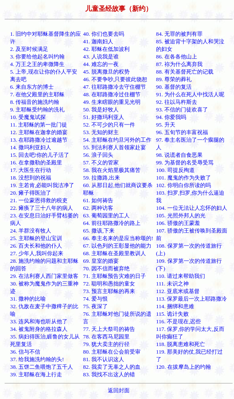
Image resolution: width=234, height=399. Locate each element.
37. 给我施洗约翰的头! (37, 359)
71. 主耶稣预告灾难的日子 (114, 276)
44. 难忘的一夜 (101, 64)
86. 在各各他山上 (176, 56)
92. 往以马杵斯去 (176, 102)
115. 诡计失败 (172, 314)
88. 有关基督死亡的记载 (184, 72)
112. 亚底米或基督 (178, 291)
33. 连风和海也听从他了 (39, 321)
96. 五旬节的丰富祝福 (182, 132)
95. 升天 (165, 125)
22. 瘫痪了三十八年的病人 (41, 208)
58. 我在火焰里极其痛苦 (111, 170)
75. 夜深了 (95, 306)
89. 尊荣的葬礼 (174, 79)
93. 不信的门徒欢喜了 (182, 109)
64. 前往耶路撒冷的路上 (111, 223)
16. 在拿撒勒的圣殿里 (36, 162)
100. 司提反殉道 (175, 170)
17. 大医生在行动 (30, 170)
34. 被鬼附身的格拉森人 (39, 329)
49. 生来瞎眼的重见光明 (111, 102)
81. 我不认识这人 (103, 359)
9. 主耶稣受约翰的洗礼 (37, 109)
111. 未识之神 (172, 283)
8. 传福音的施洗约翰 (34, 102)
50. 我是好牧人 (101, 109)
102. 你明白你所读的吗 (183, 185)
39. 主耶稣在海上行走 (36, 374)
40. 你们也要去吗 (103, 34)
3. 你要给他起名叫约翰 (37, 56)
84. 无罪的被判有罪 (179, 34)
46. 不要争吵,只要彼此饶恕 (115, 79)
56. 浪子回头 (98, 155)
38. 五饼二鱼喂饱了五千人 (41, 367)
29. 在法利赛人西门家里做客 (44, 276)
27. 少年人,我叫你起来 (36, 253)
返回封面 (119, 390)
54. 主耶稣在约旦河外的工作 (117, 140)
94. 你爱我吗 (171, 117)
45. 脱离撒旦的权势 (106, 72)
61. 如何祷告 (98, 200)
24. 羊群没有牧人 (30, 230)
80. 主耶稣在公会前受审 (111, 352)
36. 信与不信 (25, 352)
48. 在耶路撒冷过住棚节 (111, 94)
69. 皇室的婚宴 (101, 261)
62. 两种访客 (98, 208)
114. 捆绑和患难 (175, 306)
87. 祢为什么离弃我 (179, 64)
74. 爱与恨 (95, 299)
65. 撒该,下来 (98, 230)
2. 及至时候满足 (29, 49)
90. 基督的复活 (174, 87)
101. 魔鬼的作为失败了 (183, 177)
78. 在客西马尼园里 (106, 336)
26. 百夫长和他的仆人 (36, 246)
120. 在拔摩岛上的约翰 (183, 367)
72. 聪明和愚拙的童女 (109, 283)
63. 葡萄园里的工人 (106, 215)
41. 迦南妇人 (98, 41)
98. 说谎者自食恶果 (179, 155)
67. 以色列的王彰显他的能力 (117, 246)
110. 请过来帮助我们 (180, 276)
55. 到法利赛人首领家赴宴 (114, 147)
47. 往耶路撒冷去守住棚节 (114, 87)
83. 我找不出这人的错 (109, 374)
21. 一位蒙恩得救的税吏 (39, 200)
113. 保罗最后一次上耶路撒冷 (191, 299)
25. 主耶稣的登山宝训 (36, 238)
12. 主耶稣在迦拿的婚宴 (39, 132)
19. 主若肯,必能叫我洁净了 (42, 185)
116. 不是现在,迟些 (178, 321)
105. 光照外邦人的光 (180, 215)
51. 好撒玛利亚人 (103, 117)
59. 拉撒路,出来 (101, 177)
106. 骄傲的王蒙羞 (178, 223)
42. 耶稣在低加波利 (106, 49)
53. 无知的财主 (101, 132)
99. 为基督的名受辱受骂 (184, 162)
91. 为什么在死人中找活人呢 (190, 94)
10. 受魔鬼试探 (28, 117)
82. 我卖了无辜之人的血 (111, 367)
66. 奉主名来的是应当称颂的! (118, 238)
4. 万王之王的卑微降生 (37, 64)
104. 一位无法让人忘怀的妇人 (191, 208)
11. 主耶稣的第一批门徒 (39, 125)
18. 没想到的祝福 (30, 177)
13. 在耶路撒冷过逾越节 (39, 140)
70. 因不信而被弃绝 (106, 268)
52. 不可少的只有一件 (109, 125)
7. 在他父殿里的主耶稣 (37, 94)
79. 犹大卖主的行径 (106, 344)
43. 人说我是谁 (101, 56)
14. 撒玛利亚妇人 (30, 147)
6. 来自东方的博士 (32, 87)
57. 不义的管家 (101, 162)
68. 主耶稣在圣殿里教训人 (114, 253)
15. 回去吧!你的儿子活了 (39, 155)
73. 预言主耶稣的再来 (109, 291)
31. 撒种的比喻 (28, 299)
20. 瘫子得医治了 (30, 193)
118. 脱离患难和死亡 (180, 344)
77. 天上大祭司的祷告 (109, 329)
